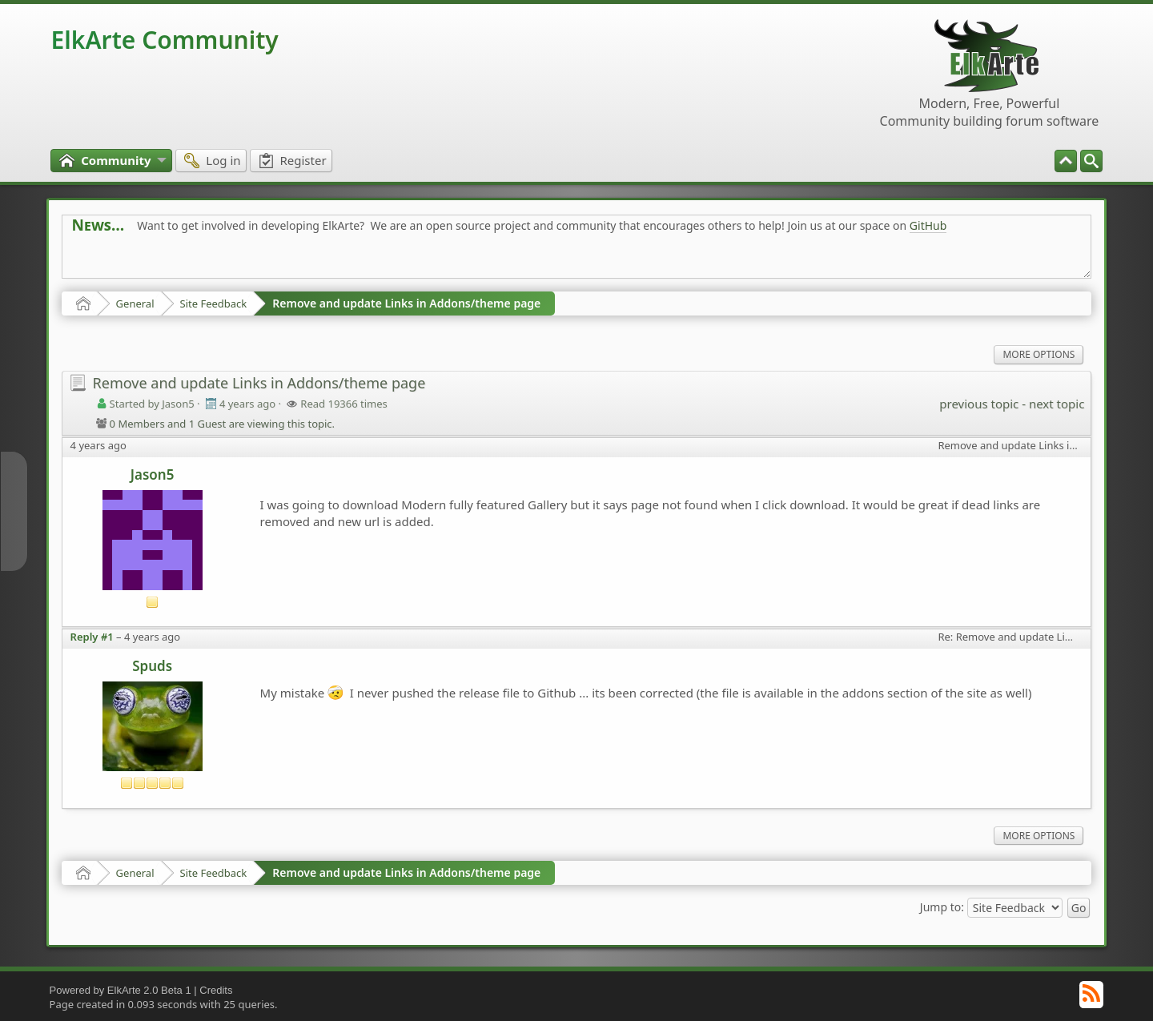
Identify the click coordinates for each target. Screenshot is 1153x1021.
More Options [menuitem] (1038, 354)
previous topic (978, 404)
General (135, 303)
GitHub (928, 225)
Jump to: (942, 906)
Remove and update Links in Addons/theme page (406, 303)
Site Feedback (213, 303)
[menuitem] (1091, 161)
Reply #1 (92, 636)
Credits (215, 990)
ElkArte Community (165, 39)
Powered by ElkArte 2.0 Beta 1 (120, 990)
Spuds (152, 666)
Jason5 (153, 474)
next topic (1056, 404)
